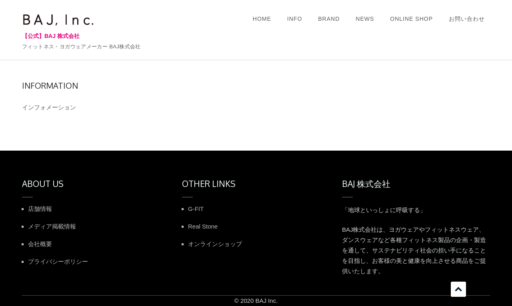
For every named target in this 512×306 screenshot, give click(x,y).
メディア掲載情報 (52, 226)
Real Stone (203, 226)
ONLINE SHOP (411, 19)
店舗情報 (40, 208)
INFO (294, 19)
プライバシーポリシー (58, 261)
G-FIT (196, 208)
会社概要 (40, 243)
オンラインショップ (215, 243)
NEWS (365, 19)
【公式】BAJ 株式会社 (51, 36)
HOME (262, 19)
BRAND (329, 19)
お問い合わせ (467, 19)
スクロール (458, 289)
